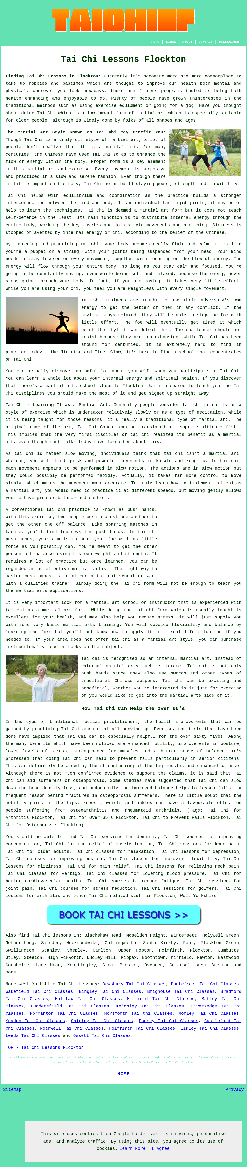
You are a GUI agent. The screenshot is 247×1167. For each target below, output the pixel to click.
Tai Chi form (138, 583)
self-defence (21, 217)
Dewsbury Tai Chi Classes (134, 984)
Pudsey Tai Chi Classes (168, 1021)
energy (202, 217)
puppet (38, 251)
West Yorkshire (198, 895)
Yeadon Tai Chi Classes (35, 1021)
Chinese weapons (134, 680)
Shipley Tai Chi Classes (102, 1021)
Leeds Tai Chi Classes (33, 1035)
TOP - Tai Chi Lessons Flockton (45, 1047)
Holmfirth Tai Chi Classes (142, 1028)
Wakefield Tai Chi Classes (39, 991)
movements (132, 460)
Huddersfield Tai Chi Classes (70, 1006)
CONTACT (206, 42)
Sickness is (227, 225)
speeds (165, 490)
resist (89, 337)
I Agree (160, 1148)
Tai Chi (46, 113)
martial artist (90, 568)
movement (121, 169)
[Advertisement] (200, 540)
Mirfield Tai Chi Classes (161, 998)
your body (117, 244)
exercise (79, 169)
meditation (210, 412)
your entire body (94, 266)
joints (197, 203)
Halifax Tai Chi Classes (87, 998)
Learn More (132, 1148)
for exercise (225, 688)
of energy (216, 259)
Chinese (54, 154)
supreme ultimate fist (208, 427)
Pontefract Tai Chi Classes (205, 984)
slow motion (130, 468)
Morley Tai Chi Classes (208, 1013)
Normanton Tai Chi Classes (64, 1013)
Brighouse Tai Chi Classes (181, 991)
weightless (141, 288)
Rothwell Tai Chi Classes (71, 1028)
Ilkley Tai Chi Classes (210, 1028)
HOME (155, 42)
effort (231, 281)
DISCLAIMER (229, 42)
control (209, 475)
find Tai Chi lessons (45, 935)
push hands (140, 509)
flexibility (223, 183)
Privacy (235, 1089)
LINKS (171, 42)
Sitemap (12, 1089)
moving (74, 273)
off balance (71, 524)
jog (190, 105)
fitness (148, 91)
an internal (162, 658)
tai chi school (116, 576)
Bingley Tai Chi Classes (110, 991)
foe (138, 322)
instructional (22, 647)
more (11, 972)
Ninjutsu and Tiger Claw (91, 352)
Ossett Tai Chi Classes (102, 1035)
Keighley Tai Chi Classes (150, 1006)
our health (182, 83)
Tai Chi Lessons (77, 984)
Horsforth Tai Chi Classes (138, 1013)
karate (13, 531)
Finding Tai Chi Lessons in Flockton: (53, 76)
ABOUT (187, 42)
